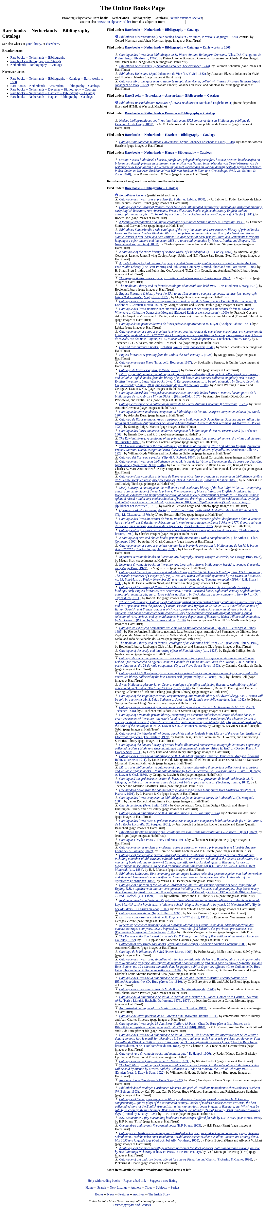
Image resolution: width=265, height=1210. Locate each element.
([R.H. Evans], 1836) (188, 577)
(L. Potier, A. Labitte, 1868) (162, 199)
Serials (175, 1187)
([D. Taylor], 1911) (188, 210)
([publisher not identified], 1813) (188, 497)
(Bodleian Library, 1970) (188, 286)
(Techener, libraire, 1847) (188, 335)
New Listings (118, 1187)
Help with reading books (104, 1180)
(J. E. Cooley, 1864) (175, 252)
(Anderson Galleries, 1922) (188, 449)
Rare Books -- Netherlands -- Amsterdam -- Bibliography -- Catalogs (55, 85)
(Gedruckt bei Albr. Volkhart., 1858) (187, 1136)
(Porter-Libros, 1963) (155, 951)
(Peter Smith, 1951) (144, 805)
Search (101, 1187)
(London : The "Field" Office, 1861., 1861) (186, 686)
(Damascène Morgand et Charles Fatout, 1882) (184, 928)
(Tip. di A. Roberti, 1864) (157, 457)
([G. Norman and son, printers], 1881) (187, 237)
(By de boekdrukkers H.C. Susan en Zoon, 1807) (188, 904)
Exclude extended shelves (185, 18)
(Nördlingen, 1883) (188, 877)
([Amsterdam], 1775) (183, 404)
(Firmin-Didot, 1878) (185, 394)
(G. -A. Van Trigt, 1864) (169, 813)
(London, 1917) (162, 1008)
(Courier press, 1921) (174, 278)
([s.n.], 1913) (163, 917)
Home (89, 1187)
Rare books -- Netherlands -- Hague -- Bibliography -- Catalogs (51, 96)
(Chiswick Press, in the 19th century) (187, 1149)
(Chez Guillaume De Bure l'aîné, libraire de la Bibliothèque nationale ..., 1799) (188, 965)
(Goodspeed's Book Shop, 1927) (151, 1080)
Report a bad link (134, 1180)
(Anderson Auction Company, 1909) (182, 944)
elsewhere (52, 43)
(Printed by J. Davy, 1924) (187, 1106)
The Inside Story (159, 1194)
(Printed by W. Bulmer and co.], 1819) (188, 611)
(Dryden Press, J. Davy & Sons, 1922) (187, 1068)
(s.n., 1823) (168, 650)
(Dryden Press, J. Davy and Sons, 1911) (152, 839)
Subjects (161, 1187)
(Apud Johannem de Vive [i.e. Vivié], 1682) (162, 73)
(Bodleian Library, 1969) (188, 643)
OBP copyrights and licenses (132, 1205)
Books (99, 1194)
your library (33, 43)
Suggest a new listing (163, 1180)
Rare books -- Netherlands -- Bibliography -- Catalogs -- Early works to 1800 (177, 47)
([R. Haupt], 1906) (165, 1053)
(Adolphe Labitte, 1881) (185, 324)
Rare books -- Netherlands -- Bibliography (37, 57)
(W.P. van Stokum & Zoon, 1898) (188, 167)
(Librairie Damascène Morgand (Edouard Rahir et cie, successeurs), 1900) (184, 310)
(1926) (165, 354)
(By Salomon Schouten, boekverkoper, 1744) (164, 66)
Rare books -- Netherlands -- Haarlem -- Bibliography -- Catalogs (52, 93)
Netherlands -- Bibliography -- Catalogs (36, 64)
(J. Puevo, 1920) (188, 423)
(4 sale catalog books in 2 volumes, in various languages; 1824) (178, 37)
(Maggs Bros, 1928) (190, 557)
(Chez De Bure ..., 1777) (188, 522)
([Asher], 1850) (188, 478)
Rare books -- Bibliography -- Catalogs (35, 61)
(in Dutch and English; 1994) (175, 102)
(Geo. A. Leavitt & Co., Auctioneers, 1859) (188, 720)
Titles (148, 1187)
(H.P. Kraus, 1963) (160, 1125)
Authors (136, 1187)
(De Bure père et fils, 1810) (181, 979)
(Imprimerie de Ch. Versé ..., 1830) (154, 1061)
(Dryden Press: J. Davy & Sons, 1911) (187, 748)
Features (123, 1194)
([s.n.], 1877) (188, 832)
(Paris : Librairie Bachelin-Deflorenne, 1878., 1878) (186, 998)
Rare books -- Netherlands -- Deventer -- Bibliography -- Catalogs (53, 89)
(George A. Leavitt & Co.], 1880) (188, 771)
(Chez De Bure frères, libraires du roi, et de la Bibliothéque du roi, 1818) (187, 1040)
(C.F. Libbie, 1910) (188, 890)
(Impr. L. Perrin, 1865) (150, 913)
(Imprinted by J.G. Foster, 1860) (186, 675)
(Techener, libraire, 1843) (184, 780)
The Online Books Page (132, 8)
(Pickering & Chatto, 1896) (185, 1159)
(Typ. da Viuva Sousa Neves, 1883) (186, 662)
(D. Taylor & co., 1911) (188, 592)
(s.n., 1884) (188, 862)
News (110, 1194)
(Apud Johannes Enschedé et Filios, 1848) (177, 142)
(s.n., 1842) (189, 697)
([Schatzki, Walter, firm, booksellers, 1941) (166, 347)
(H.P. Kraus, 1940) (190, 1117)
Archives (139, 1194)
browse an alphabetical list (114, 21)
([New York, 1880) (187, 379)
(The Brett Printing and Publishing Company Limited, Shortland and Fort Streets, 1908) (186, 265)
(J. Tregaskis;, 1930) (181, 222)
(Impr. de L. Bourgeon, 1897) (155, 362)
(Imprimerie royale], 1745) (167, 989)
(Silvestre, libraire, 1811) (168, 1016)
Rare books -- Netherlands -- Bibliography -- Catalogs (162, 29)
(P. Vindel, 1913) (149, 370)
